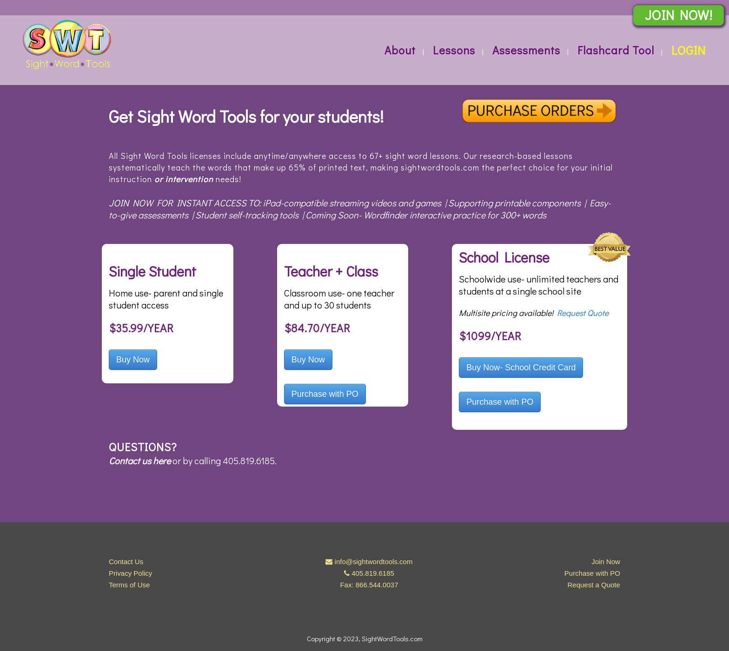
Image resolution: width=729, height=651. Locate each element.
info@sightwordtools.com (374, 562)
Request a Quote (593, 585)
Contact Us (126, 562)
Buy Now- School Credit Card (521, 367)
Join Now (605, 562)
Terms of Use (129, 585)
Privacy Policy (130, 573)
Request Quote (583, 312)
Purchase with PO (325, 394)
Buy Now (133, 359)
